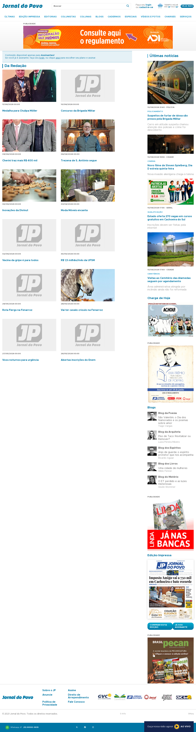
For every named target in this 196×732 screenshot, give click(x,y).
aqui (58, 58)
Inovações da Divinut (15, 210)
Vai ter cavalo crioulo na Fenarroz (82, 310)
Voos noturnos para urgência (20, 360)
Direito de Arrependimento (78, 696)
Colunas (85, 17)
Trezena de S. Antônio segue (79, 160)
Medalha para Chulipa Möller (19, 111)
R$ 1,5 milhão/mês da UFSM (78, 260)
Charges (170, 17)
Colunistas (68, 17)
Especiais (131, 17)
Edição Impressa (29, 17)
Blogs (100, 17)
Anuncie (47, 695)
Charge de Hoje (158, 298)
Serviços (186, 17)
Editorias (50, 17)
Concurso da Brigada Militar (78, 111)
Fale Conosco (76, 702)
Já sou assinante (181, 626)
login (148, 5)
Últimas (9, 17)
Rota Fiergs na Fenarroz (17, 310)
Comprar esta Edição (158, 626)
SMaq (191, 714)
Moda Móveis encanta (74, 210)
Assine (72, 690)
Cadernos (114, 17)
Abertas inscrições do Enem (78, 360)
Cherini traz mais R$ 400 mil (19, 160)
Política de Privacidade (49, 703)
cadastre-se (146, 7)
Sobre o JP (49, 690)
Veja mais (187, 6)
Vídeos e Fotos (150, 17)
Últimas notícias (163, 56)
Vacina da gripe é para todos (20, 260)
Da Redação (15, 66)
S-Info (123, 714)
